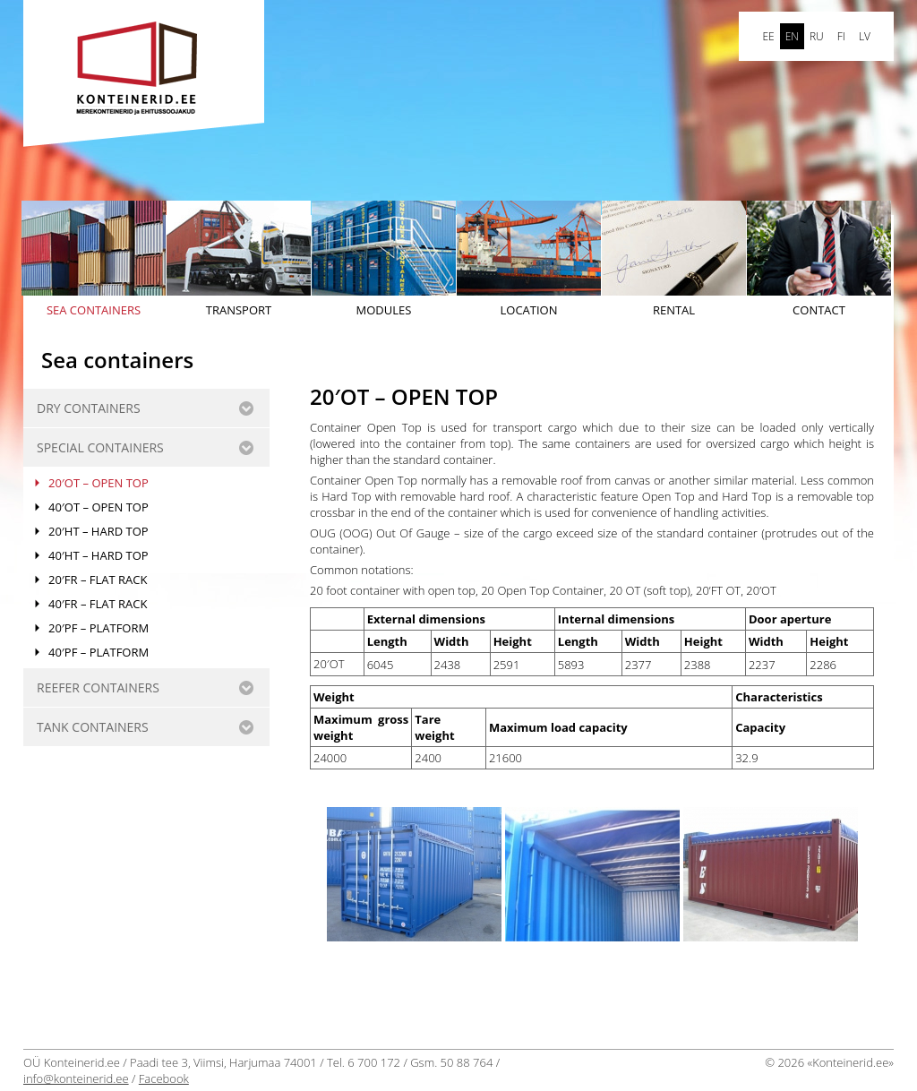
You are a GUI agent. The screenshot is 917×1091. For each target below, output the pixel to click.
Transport (239, 259)
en (792, 36)
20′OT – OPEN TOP (98, 483)
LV (864, 36)
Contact (819, 259)
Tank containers (93, 726)
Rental (674, 259)
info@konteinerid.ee (76, 1078)
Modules (384, 259)
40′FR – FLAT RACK (98, 603)
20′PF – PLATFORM (98, 628)
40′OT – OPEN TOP (98, 507)
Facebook (164, 1078)
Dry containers (89, 408)
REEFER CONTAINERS (98, 687)
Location (529, 259)
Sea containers (93, 259)
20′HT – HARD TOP (98, 531)
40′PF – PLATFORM (98, 652)
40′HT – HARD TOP (98, 555)
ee (768, 36)
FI (841, 36)
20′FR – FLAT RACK (98, 579)
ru (817, 36)
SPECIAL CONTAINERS (100, 447)
